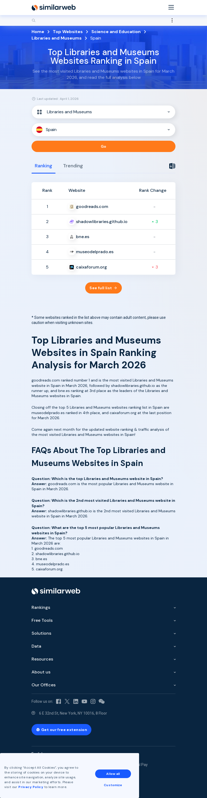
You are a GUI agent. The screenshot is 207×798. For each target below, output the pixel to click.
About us (41, 672)
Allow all (113, 774)
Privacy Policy (30, 787)
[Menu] (171, 7)
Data (36, 646)
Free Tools (42, 620)
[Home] (54, 7)
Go (103, 146)
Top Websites (68, 31)
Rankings (41, 607)
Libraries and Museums (57, 38)
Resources (42, 659)
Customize (113, 785)
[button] (103, 112)
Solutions (41, 633)
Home (38, 31)
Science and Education (116, 31)
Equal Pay (139, 764)
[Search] (103, 20)
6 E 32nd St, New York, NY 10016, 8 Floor (73, 713)
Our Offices (44, 685)
